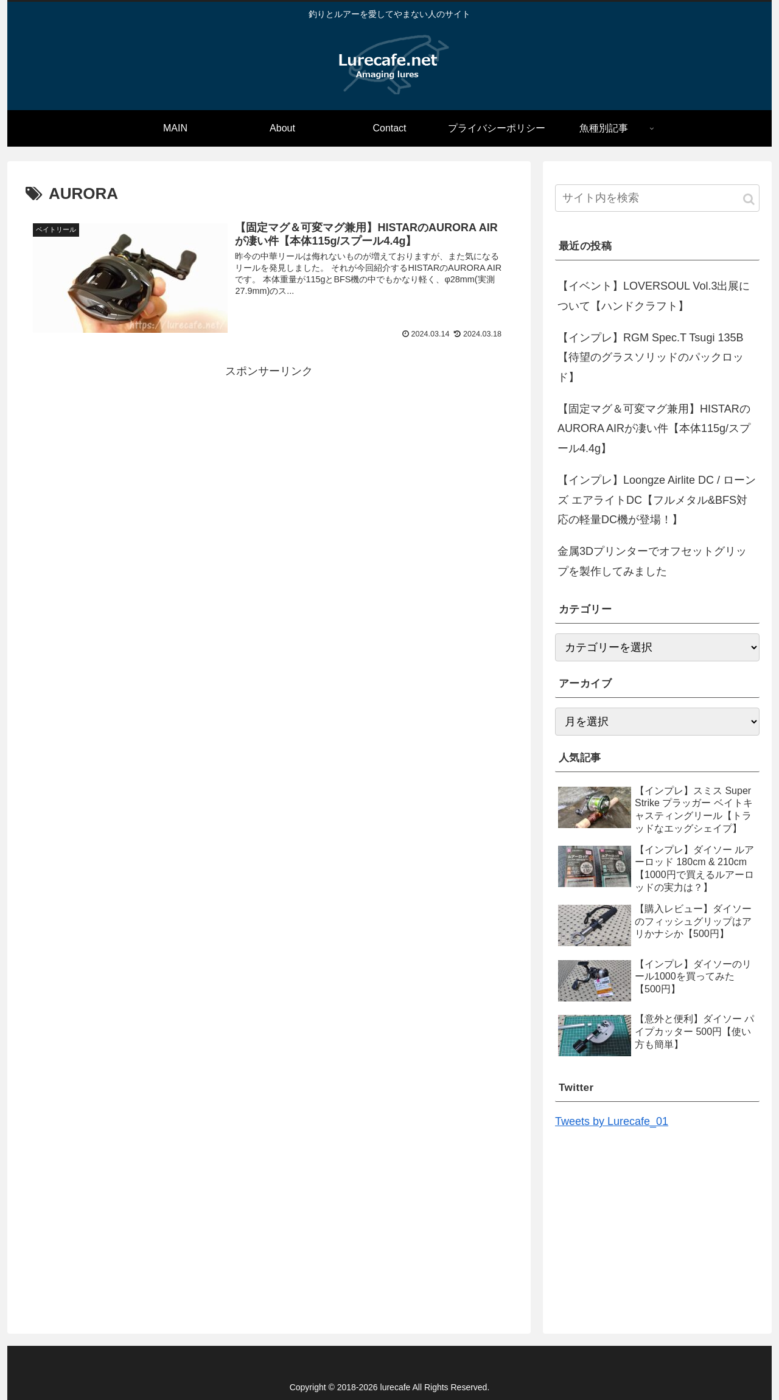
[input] (657, 198)
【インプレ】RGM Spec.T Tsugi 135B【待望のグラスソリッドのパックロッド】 (650, 357)
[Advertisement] (269, 466)
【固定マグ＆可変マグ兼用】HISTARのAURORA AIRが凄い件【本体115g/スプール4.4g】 (653, 428)
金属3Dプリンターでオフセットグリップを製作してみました (652, 561)
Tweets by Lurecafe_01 (611, 1121)
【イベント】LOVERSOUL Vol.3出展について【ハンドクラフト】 (653, 296)
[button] (749, 199)
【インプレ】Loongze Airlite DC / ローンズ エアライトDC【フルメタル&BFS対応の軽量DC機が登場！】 (656, 500)
